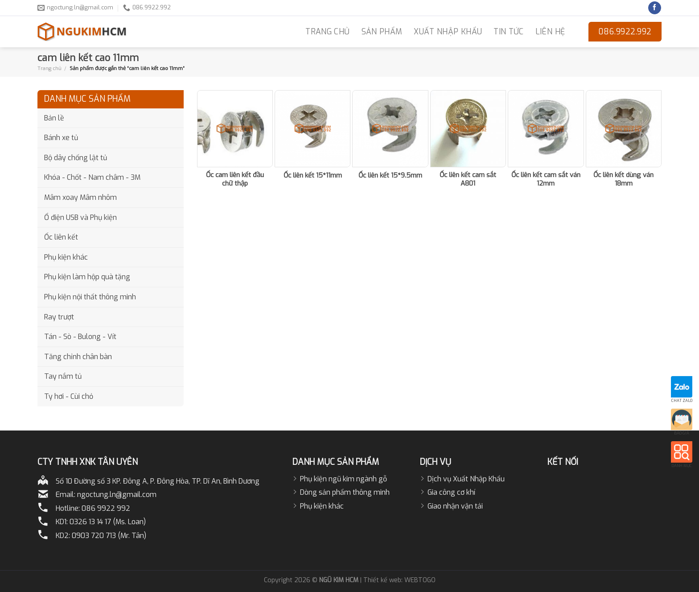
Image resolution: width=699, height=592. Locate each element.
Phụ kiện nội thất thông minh (90, 297)
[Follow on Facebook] (654, 8)
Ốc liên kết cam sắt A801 (468, 179)
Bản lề (54, 118)
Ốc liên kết (61, 237)
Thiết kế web (382, 580)
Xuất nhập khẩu (448, 31)
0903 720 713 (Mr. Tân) (109, 535)
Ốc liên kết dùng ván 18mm (623, 179)
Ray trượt (59, 317)
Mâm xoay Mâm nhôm (80, 197)
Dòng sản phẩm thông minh (345, 492)
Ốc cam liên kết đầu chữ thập (235, 179)
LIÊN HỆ (550, 31)
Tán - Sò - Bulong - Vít (80, 336)
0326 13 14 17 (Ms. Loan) (108, 521)
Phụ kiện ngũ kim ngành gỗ (343, 479)
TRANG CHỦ (327, 31)
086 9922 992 (106, 508)
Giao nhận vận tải (455, 506)
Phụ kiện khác (66, 257)
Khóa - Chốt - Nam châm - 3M (92, 177)
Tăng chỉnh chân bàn (78, 356)
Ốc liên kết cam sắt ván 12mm (545, 179)
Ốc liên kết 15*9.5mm (390, 175)
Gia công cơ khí (451, 492)
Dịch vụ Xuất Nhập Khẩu (466, 479)
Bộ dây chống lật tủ (75, 157)
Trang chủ (49, 68)
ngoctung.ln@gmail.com (116, 494)
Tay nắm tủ (63, 376)
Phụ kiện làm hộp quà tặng (87, 277)
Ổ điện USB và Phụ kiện (80, 217)
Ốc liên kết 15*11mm (313, 175)
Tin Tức (508, 31)
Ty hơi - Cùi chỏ (68, 396)
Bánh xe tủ (61, 137)
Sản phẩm (382, 31)
